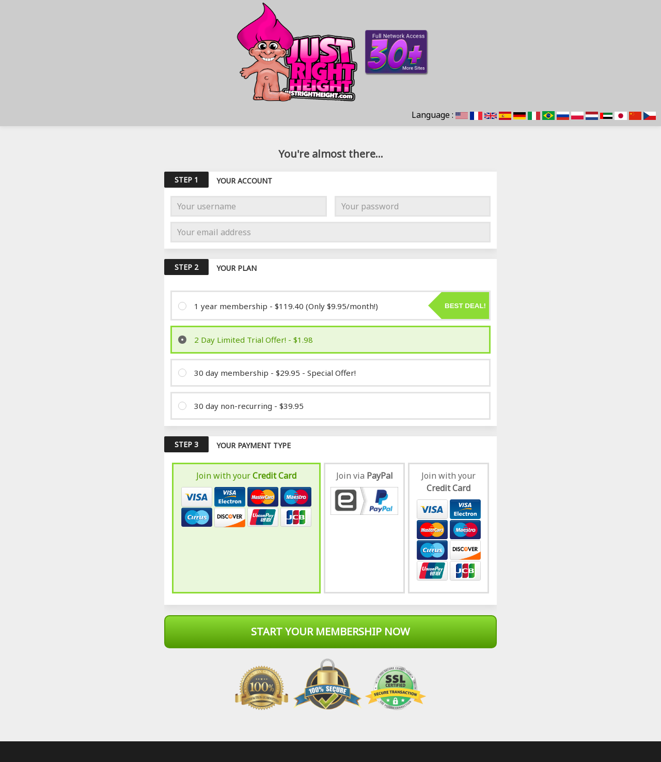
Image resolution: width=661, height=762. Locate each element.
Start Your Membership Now (330, 631)
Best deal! (465, 306)
